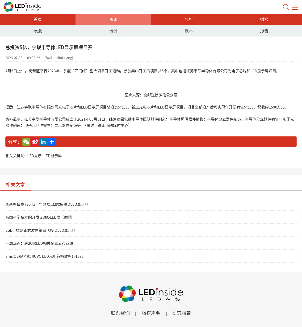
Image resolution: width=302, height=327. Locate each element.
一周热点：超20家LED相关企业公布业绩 (39, 243)
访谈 (113, 30)
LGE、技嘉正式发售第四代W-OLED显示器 (40, 230)
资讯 (113, 19)
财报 (264, 19)
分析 (189, 19)
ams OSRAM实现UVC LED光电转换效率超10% (44, 256)
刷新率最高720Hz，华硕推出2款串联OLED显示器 (46, 204)
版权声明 (151, 312)
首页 (38, 19)
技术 (189, 30)
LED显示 (34, 155)
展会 (38, 30)
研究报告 (181, 312)
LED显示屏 (53, 155)
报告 (264, 30)
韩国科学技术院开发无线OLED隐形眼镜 (38, 217)
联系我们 (120, 312)
